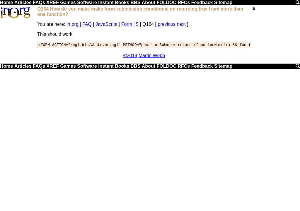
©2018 (130, 56)
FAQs (39, 2)
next (181, 24)
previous (166, 24)
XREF (52, 2)
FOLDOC (166, 2)
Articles (23, 2)
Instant (105, 2)
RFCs (184, 2)
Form (126, 24)
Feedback (202, 2)
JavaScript (106, 24)
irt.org (73, 24)
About (148, 2)
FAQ (87, 24)
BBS (136, 2)
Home (6, 2)
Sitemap (223, 2)
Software (87, 2)
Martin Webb (152, 56)
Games (68, 2)
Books (122, 2)
